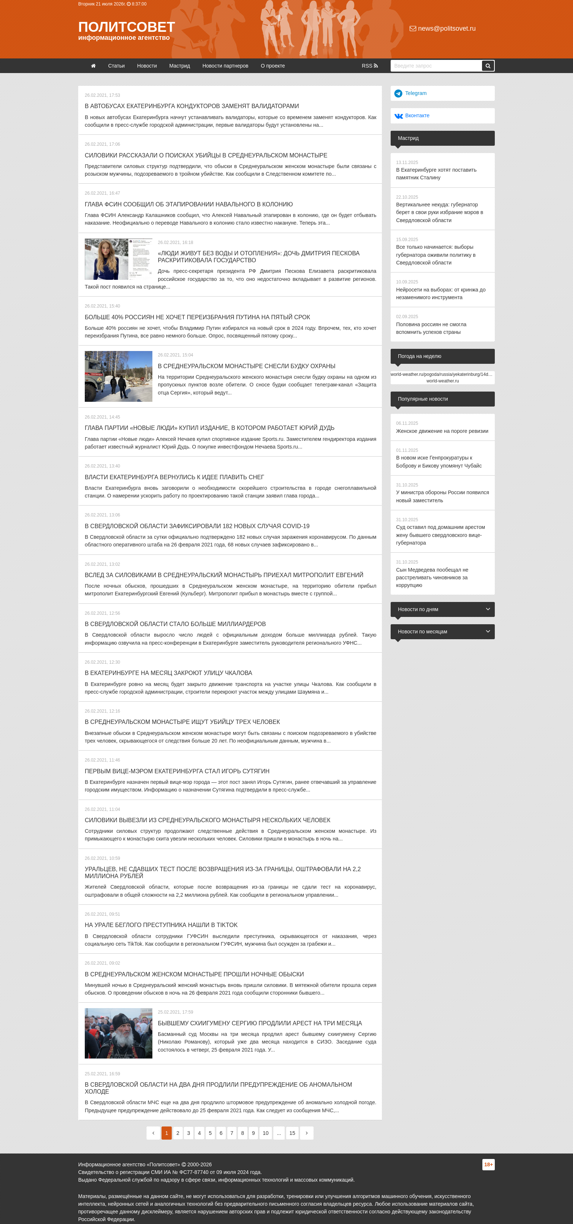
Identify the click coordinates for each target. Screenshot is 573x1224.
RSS (370, 66)
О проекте (273, 66)
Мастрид (179, 66)
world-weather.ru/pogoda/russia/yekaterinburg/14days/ (443, 372)
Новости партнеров (225, 66)
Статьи (116, 66)
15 (296, 1126)
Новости (147, 66)
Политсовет (126, 27)
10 (269, 1126)
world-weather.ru (442, 378)
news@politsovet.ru (442, 28)
